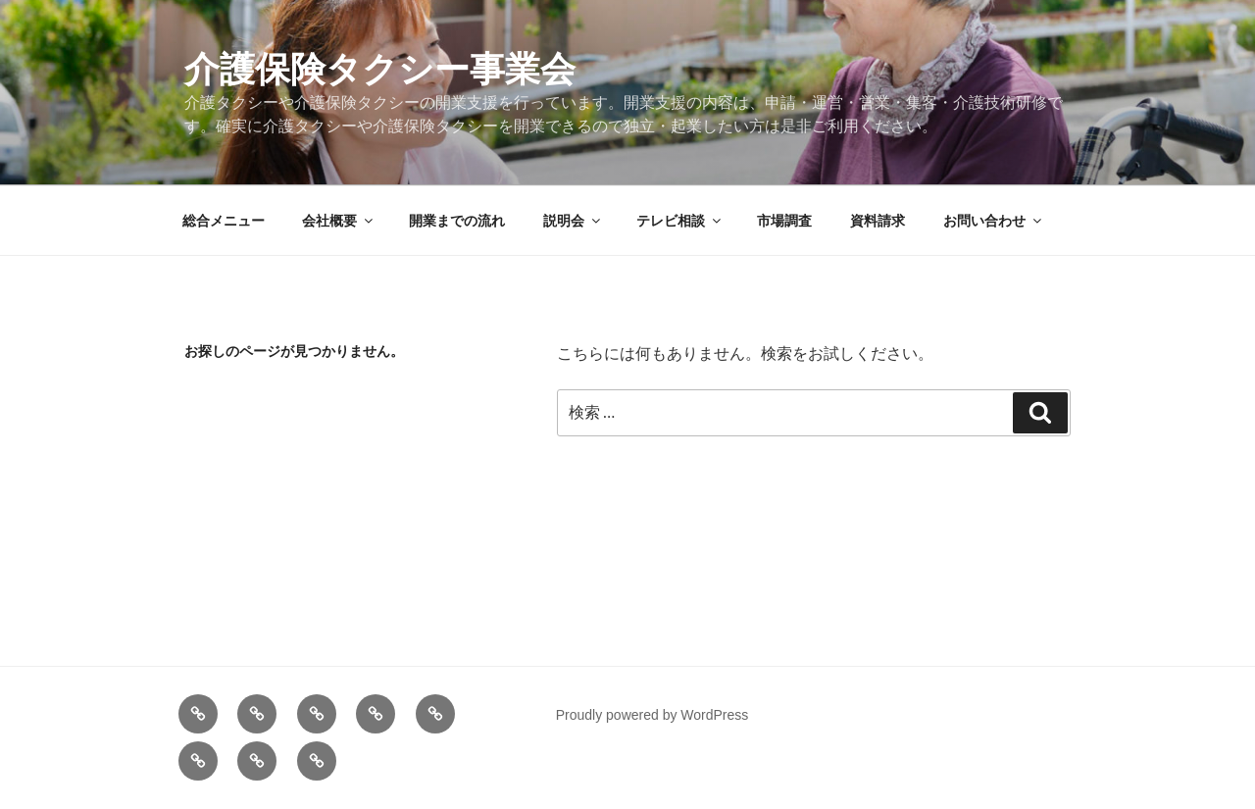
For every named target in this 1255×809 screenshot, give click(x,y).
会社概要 (339, 220)
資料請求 (877, 220)
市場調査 (784, 220)
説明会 (573, 220)
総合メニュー (223, 220)
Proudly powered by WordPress (652, 715)
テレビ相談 (680, 220)
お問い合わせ (993, 220)
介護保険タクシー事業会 (380, 69)
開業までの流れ (457, 220)
